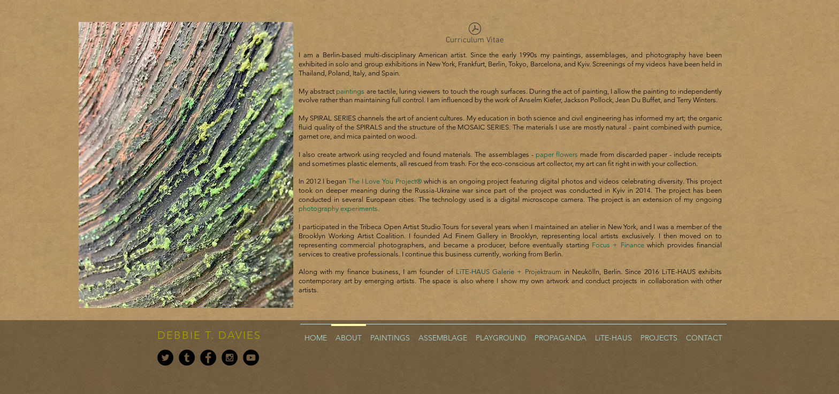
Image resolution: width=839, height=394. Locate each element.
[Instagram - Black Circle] (230, 358)
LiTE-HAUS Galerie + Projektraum (508, 272)
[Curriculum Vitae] (474, 35)
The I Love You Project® (385, 181)
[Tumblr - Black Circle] (187, 358)
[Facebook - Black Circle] (208, 358)
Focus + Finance (618, 245)
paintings (350, 91)
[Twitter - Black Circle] (165, 358)
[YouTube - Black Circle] (251, 358)
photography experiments (338, 208)
